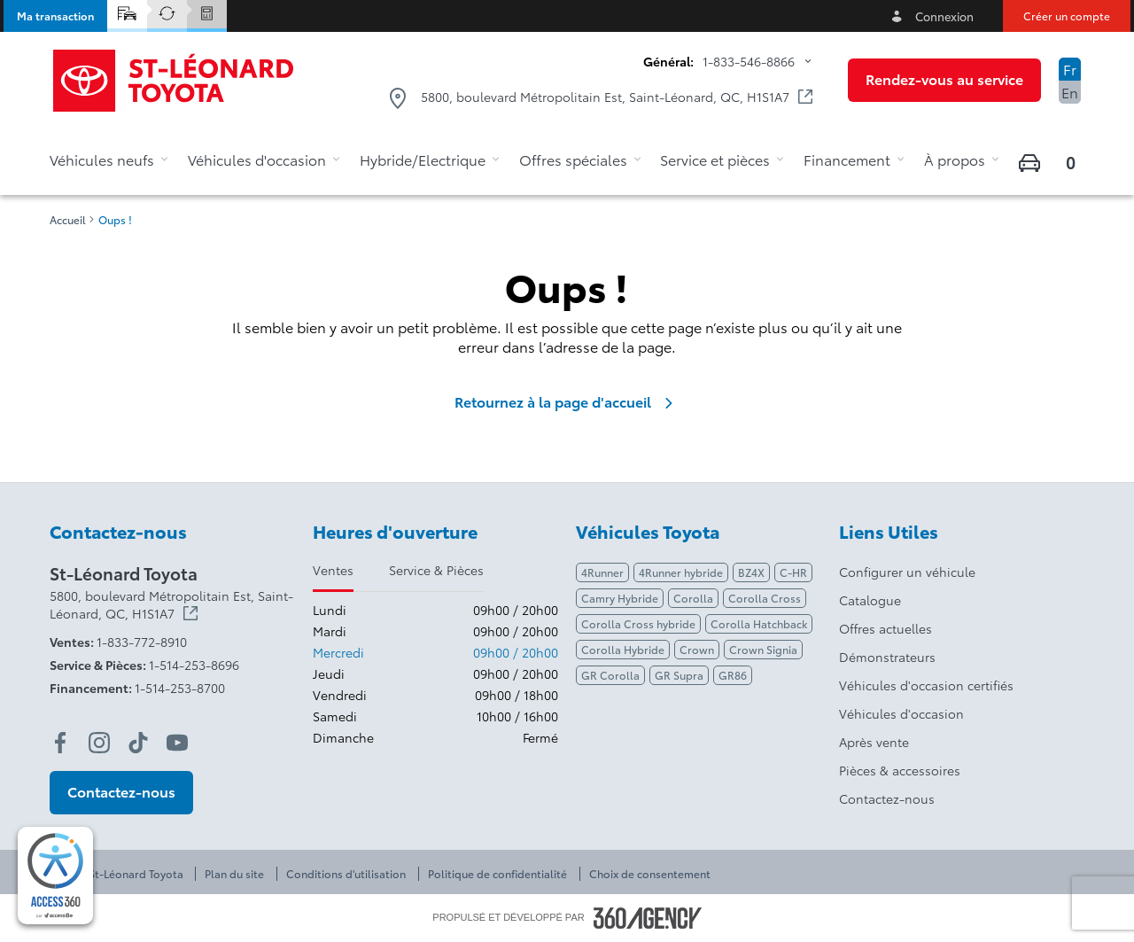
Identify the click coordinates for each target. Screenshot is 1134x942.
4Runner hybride (681, 572)
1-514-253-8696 (194, 664)
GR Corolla (610, 674)
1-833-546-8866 (749, 61)
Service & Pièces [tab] (436, 570)
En (1069, 92)
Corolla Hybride (622, 649)
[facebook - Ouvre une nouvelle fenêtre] (60, 742)
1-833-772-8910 (142, 641)
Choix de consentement (650, 874)
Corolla (693, 597)
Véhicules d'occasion (901, 713)
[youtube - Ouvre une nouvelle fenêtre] (177, 742)
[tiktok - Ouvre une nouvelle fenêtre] (138, 742)
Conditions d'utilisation (346, 874)
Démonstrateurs (887, 657)
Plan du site (234, 874)
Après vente (874, 742)
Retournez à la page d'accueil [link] (567, 401)
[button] (55, 16)
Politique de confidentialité (497, 874)
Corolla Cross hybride (638, 623)
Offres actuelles (885, 628)
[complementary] (55, 875)
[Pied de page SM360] (648, 918)
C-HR (793, 572)
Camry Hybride (619, 597)
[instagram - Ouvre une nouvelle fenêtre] (99, 742)
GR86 (732, 674)
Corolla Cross (764, 597)
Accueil (68, 220)
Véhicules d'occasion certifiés (926, 685)
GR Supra (679, 674)
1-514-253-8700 (180, 688)
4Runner (602, 572)
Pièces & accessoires (899, 770)
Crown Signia (763, 649)
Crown (697, 649)
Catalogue (870, 600)
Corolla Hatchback (759, 623)
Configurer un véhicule (907, 571)
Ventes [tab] (333, 570)
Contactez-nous (887, 798)
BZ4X (751, 572)
